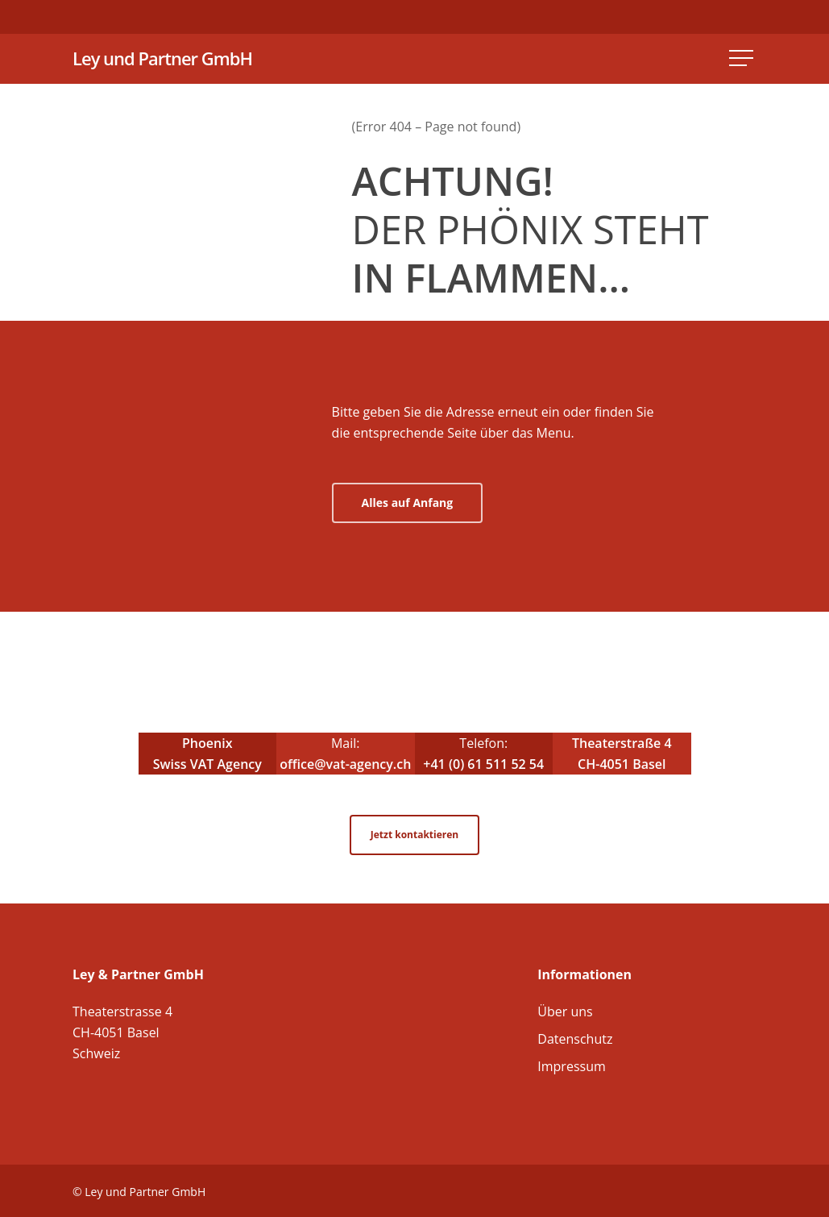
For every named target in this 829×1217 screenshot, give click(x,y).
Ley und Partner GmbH (162, 59)
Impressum (571, 1066)
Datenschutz (574, 1039)
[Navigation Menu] (742, 59)
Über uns (564, 1011)
